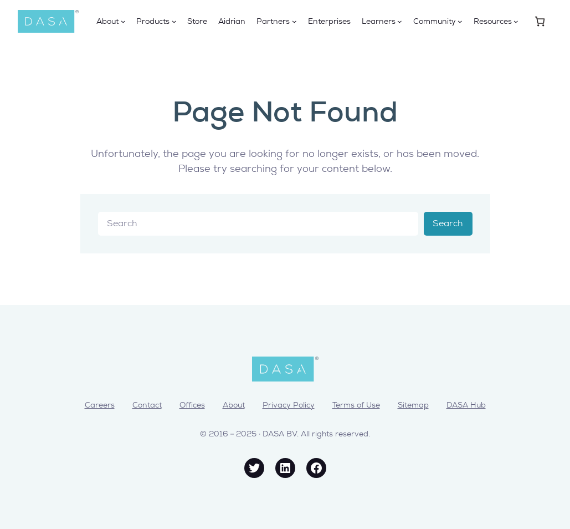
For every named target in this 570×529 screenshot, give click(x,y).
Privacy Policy (289, 405)
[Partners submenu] (294, 21)
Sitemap (413, 405)
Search (448, 223)
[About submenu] (123, 21)
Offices (192, 405)
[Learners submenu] (399, 21)
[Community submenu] (460, 21)
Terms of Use (356, 405)
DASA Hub (466, 405)
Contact (147, 405)
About (234, 405)
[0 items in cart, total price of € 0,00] (539, 21)
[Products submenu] (174, 21)
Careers (100, 405)
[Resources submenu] (515, 21)
